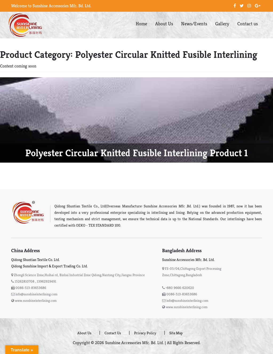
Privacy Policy (145, 333)
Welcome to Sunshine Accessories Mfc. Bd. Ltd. (51, 6)
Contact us (247, 24)
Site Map (176, 333)
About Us (164, 24)
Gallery (222, 24)
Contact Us (113, 333)
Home (141, 24)
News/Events (194, 24)
